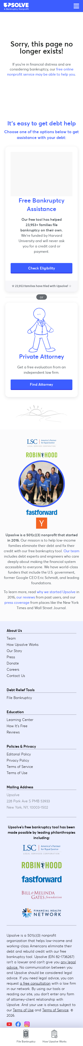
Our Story (14, 650)
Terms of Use (17, 773)
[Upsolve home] (16, 5)
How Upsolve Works (23, 644)
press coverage (16, 602)
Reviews (13, 732)
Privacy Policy (18, 760)
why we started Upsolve (56, 592)
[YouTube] (9, 1024)
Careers (13, 669)
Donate (13, 663)
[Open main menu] (76, 6)
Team (11, 638)
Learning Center (20, 719)
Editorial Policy (19, 754)
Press (11, 657)
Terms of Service (20, 766)
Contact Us (16, 675)
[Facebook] (18, 1024)
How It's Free (17, 726)
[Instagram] (27, 1024)
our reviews (25, 597)
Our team (71, 551)
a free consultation (35, 983)
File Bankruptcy (19, 697)
